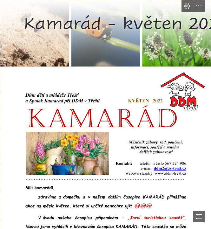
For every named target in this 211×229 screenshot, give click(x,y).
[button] (187, 6)
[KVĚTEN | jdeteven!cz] (105, 33)
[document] (105, 114)
